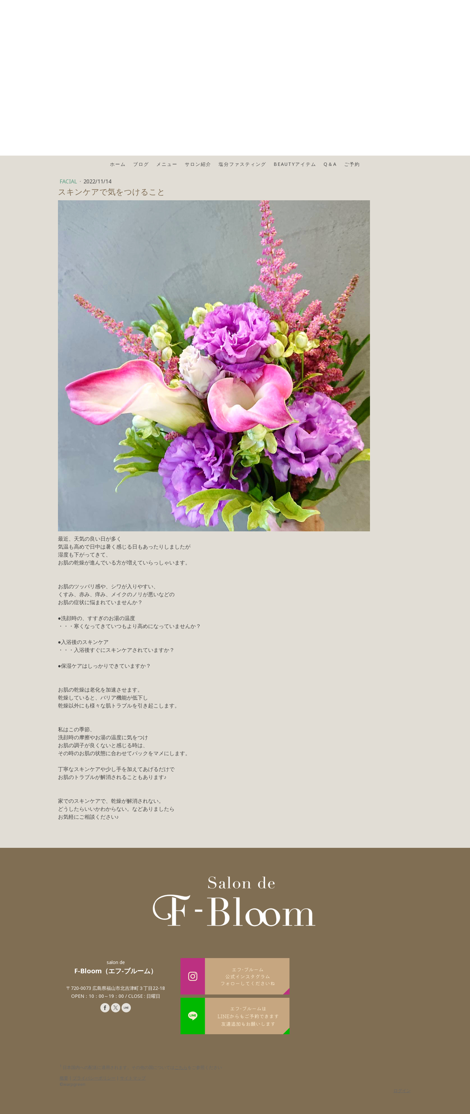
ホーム (118, 164)
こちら (181, 1067)
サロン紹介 (198, 164)
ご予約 (352, 164)
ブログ (141, 164)
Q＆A (330, 164)
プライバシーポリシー (94, 1078)
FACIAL (69, 181)
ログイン (402, 1090)
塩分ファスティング (242, 164)
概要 (64, 1078)
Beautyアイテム (295, 164)
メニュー (167, 164)
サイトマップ (133, 1078)
